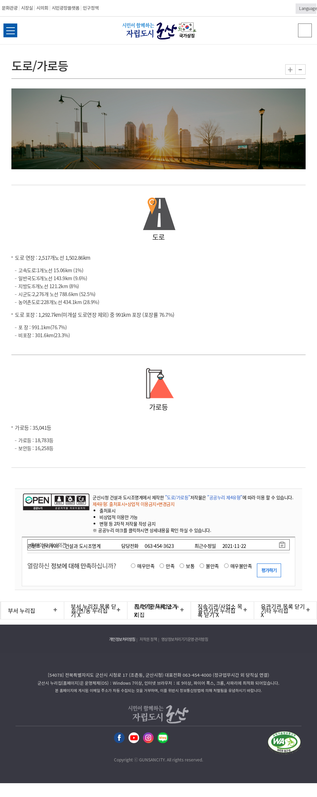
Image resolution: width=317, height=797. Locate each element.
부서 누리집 (21, 610)
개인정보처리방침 (122, 639)
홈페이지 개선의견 (48, 544)
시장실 (27, 7)
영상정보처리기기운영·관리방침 (184, 639)
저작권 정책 (148, 639)
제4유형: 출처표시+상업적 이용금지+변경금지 (133, 504)
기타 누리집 (274, 610)
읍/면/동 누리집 (89, 610)
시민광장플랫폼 (65, 7)
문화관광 (10, 7)
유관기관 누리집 (217, 610)
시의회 (42, 7)
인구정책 (91, 7)
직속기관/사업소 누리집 (156, 610)
